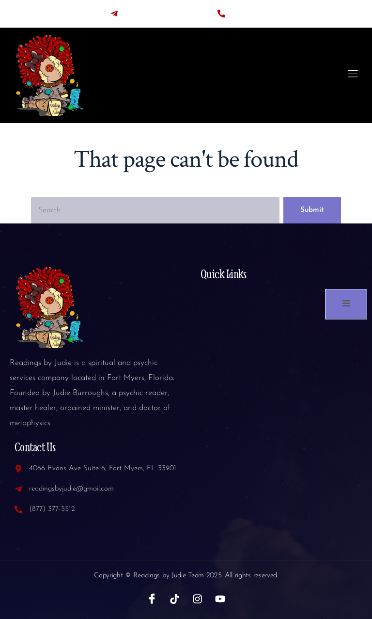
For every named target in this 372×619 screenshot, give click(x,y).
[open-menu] (352, 75)
